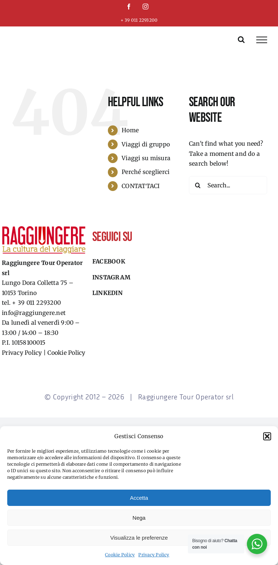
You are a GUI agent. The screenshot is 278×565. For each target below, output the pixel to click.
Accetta (139, 498)
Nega (139, 518)
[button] (267, 436)
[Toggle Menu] (261, 40)
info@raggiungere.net (34, 312)
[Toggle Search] (241, 39)
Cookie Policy (120, 554)
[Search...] (228, 185)
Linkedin (107, 292)
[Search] (198, 185)
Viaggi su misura (146, 158)
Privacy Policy (153, 554)
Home (130, 130)
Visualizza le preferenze (139, 538)
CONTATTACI (141, 186)
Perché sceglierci (145, 171)
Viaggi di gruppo (146, 144)
